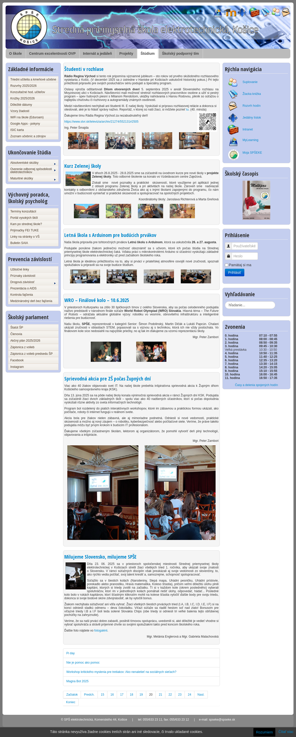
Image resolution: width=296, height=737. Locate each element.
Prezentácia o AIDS (23, 288)
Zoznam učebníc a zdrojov (28, 136)
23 (180, 694)
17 (121, 694)
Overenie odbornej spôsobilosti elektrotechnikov (33, 170)
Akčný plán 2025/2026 (25, 340)
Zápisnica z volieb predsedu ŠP (31, 354)
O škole (15, 53)
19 (141, 694)
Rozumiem (264, 732)
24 (189, 694)
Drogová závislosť (33, 282)
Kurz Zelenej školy (82, 165)
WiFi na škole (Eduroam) (27, 117)
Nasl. (200, 694)
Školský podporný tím (180, 53)
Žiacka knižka (252, 94)
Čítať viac (285, 732)
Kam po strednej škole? (26, 224)
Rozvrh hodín (251, 105)
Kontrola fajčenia (21, 294)
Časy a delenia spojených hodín (256, 385)
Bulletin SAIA (19, 243)
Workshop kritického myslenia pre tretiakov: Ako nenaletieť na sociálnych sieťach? (121, 672)
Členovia (16, 334)
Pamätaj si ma (240, 265)
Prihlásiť (234, 272)
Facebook (17, 360)
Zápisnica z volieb (22, 347)
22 (170, 694)
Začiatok (72, 694)
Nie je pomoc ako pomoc (83, 662)
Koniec (70, 702)
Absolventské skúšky (33, 163)
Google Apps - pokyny (25, 123)
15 (102, 694)
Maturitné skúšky (33, 179)
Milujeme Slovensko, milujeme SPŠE (100, 556)
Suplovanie (250, 82)
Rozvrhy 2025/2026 (23, 86)
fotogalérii (100, 630)
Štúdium (147, 53)
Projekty (126, 53)
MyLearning (250, 140)
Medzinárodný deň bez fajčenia (31, 301)
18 (131, 694)
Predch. (89, 694)
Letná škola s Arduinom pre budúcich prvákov (110, 235)
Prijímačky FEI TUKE (24, 230)
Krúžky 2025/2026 (22, 98)
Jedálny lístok (252, 117)
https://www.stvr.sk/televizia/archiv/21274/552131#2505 (101, 121)
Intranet (248, 129)
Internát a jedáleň (97, 53)
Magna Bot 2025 (77, 681)
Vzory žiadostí (19, 111)
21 (160, 694)
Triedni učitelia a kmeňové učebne (33, 79)
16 (112, 694)
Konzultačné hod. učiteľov (27, 92)
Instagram (17, 367)
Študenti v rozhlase (84, 69)
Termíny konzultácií (23, 211)
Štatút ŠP (16, 327)
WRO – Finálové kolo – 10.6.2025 (96, 300)
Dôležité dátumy (21, 104)
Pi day (70, 653)
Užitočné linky (19, 269)
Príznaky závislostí (22, 276)
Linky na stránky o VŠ (25, 236)
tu (187, 109)
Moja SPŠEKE (252, 152)
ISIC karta (17, 130)
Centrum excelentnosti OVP (52, 53)
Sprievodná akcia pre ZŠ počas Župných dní (107, 378)
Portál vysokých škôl (24, 218)
